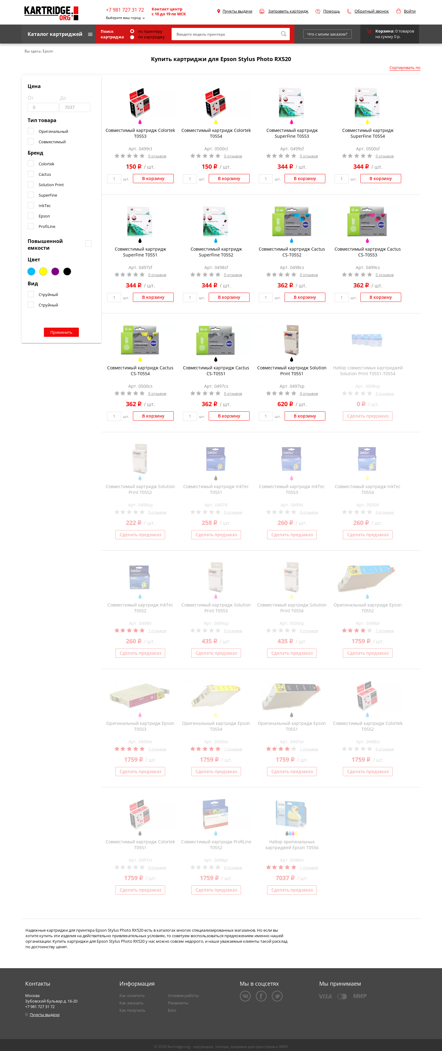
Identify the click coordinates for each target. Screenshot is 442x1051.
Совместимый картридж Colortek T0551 (140, 844)
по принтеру (146, 31)
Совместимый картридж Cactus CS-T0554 (140, 370)
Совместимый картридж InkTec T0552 (140, 608)
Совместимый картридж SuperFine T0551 (140, 252)
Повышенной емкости (45, 244)
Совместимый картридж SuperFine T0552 (216, 252)
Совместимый (52, 141)
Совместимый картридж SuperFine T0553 (292, 133)
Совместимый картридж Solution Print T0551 (292, 370)
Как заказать (131, 1003)
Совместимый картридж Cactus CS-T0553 (368, 252)
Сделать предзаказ (368, 416)
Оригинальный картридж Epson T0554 (216, 726)
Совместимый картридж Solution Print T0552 (140, 489)
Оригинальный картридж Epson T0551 (292, 726)
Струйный (48, 294)
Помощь (331, 11)
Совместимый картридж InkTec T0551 (216, 489)
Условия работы (183, 995)
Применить (61, 332)
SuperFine (48, 195)
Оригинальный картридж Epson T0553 (140, 726)
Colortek (46, 164)
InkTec (45, 205)
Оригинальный (53, 131)
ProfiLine (47, 226)
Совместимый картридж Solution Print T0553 (216, 608)
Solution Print (51, 184)
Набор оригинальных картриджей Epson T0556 (292, 844)
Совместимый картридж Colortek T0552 (367, 726)
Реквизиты (178, 1003)
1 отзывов (157, 630)
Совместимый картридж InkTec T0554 (368, 489)
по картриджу (147, 37)
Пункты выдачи (237, 11)
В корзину (153, 178)
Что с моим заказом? (327, 34)
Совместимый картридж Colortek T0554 (216, 133)
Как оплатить (132, 995)
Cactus (45, 174)
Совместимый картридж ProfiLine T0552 (216, 844)
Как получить (132, 1010)
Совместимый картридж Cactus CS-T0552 (292, 252)
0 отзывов (157, 156)
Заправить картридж (288, 11)
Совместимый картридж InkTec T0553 (292, 489)
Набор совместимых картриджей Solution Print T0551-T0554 (368, 370)
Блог (172, 1010)
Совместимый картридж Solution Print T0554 (292, 608)
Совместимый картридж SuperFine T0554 (368, 133)
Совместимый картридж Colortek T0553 (140, 133)
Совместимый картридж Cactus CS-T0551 (216, 370)
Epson (44, 216)
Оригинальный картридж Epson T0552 (368, 608)
